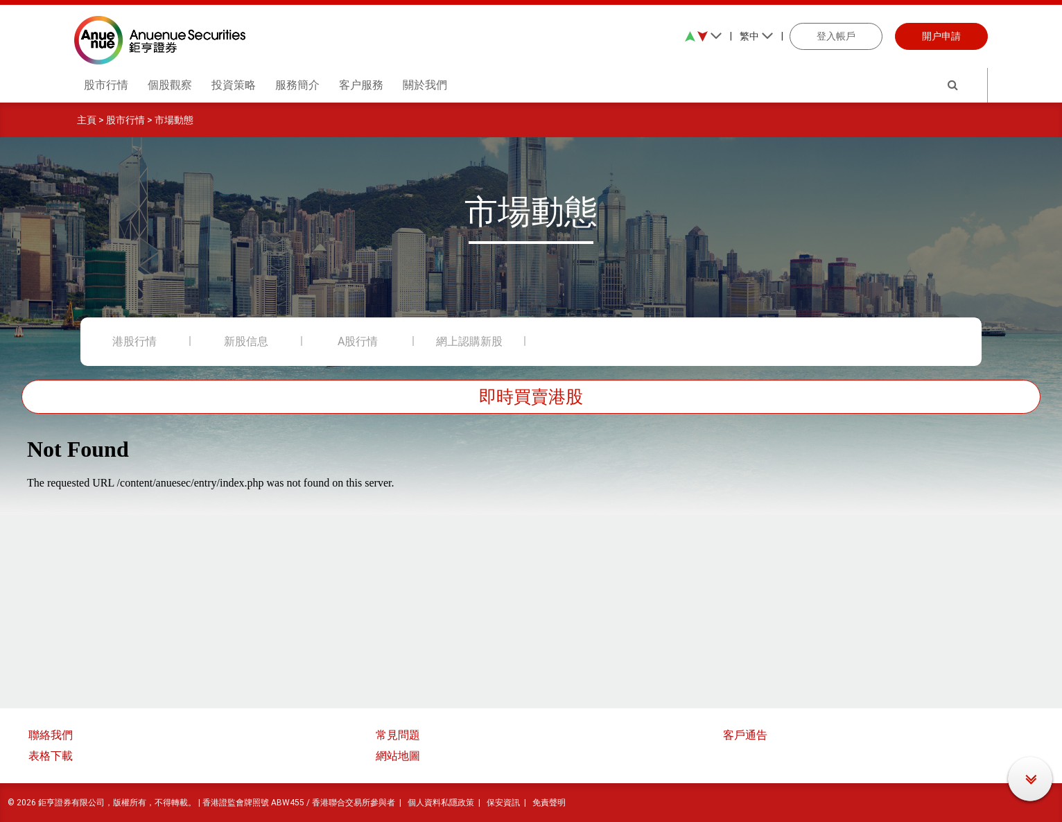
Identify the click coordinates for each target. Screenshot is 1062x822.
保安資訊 (503, 802)
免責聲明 (549, 802)
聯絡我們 (50, 735)
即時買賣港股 (531, 397)
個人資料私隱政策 (441, 802)
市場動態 (174, 119)
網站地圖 (398, 755)
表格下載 (50, 755)
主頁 (86, 119)
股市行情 (125, 119)
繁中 (757, 36)
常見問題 (398, 735)
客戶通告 (745, 735)
